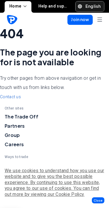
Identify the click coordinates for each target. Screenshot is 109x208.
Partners (15, 126)
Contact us (10, 96)
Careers (14, 144)
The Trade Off (21, 117)
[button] (98, 200)
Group (12, 135)
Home (18, 6)
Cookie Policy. (70, 194)
